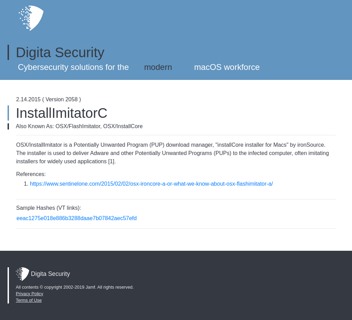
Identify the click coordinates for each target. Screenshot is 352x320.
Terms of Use (29, 300)
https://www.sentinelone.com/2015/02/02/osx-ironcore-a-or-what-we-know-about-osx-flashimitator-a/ (151, 184)
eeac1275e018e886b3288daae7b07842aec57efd (76, 218)
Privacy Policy (29, 293)
